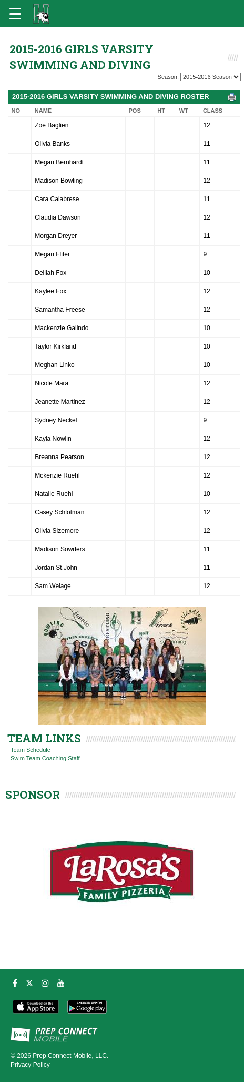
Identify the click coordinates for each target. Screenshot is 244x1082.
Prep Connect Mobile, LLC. (70, 1055)
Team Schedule (30, 750)
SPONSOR (32, 794)
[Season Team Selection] (210, 77)
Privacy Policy (30, 1064)
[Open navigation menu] (15, 14)
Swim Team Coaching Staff (45, 758)
